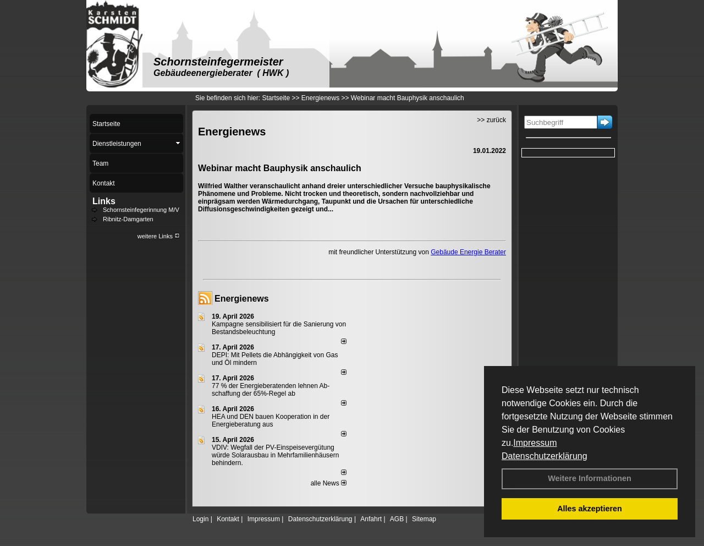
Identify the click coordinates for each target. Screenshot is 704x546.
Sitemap (424, 519)
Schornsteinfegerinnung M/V (141, 209)
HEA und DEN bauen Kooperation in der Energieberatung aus (270, 420)
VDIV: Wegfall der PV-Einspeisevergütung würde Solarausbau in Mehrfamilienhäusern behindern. (275, 455)
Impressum (535, 442)
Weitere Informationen (589, 478)
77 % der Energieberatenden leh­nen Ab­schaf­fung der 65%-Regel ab (270, 389)
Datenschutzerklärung (544, 456)
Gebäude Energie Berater (468, 252)
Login (200, 519)
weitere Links (159, 236)
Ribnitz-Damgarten (128, 219)
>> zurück (491, 120)
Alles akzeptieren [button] (589, 508)
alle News (328, 483)
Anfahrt (371, 519)
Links (104, 201)
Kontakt (228, 519)
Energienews (242, 298)
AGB (397, 519)
